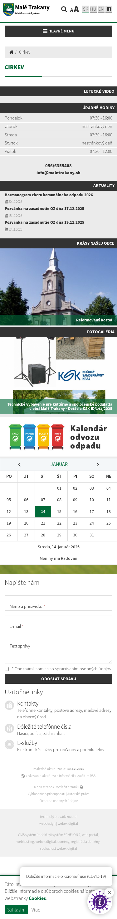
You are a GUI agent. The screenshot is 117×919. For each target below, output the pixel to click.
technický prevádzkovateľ (58, 816)
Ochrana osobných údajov (59, 801)
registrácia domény (85, 841)
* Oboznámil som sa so (58, 669)
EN (101, 9)
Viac (36, 910)
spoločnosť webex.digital (58, 848)
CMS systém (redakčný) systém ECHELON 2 (49, 835)
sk (85, 9)
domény (63, 841)
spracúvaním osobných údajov (83, 669)
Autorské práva (78, 794)
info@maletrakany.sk (58, 172)
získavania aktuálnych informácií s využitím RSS (58, 776)
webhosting (25, 841)
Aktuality (104, 185)
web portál (90, 835)
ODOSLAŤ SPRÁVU (58, 679)
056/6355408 (58, 166)
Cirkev (24, 52)
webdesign (47, 823)
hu (93, 9)
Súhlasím (16, 910)
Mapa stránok (44, 787)
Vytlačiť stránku (69, 787)
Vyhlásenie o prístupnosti (46, 794)
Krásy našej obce (96, 243)
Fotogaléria (101, 332)
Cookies (37, 898)
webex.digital (68, 823)
